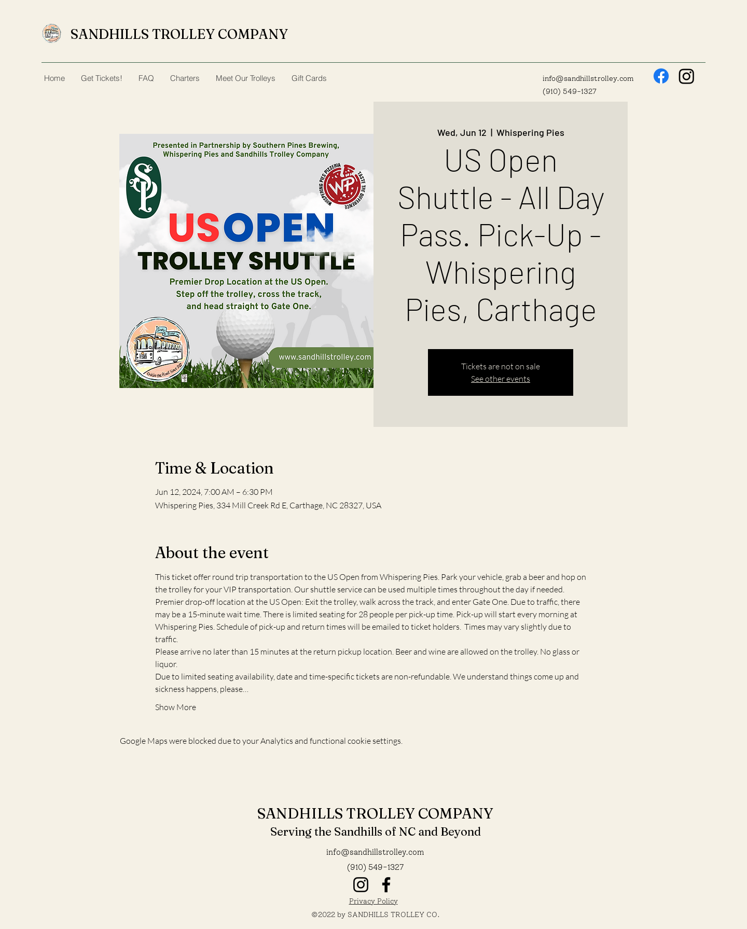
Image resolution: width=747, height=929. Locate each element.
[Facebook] (661, 76)
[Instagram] (686, 76)
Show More (175, 707)
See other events (500, 378)
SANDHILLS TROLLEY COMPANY (179, 34)
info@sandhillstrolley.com (588, 78)
